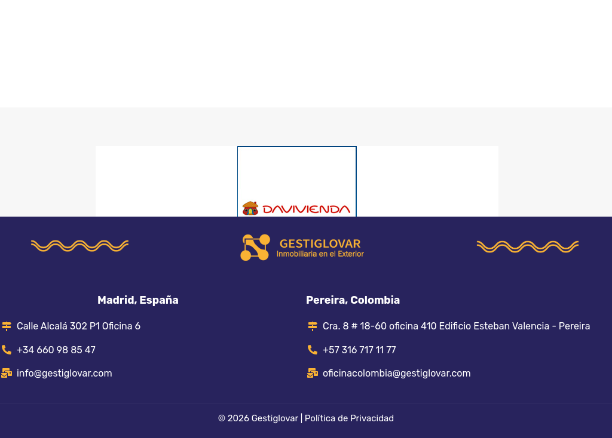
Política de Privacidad (349, 418)
